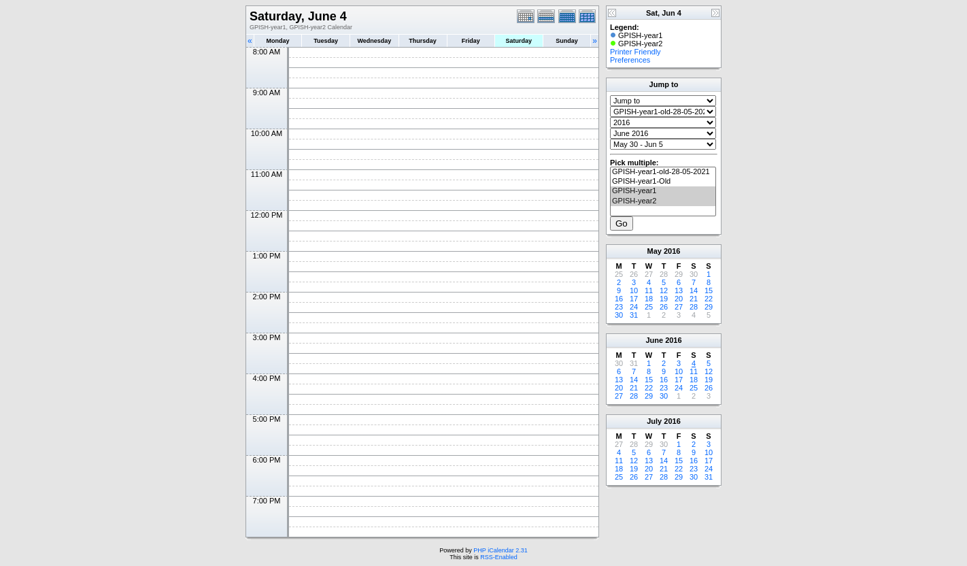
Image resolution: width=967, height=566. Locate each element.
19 (664, 299)
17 (634, 299)
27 (679, 307)
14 (694, 290)
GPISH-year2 (663, 201)
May (654, 251)
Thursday (423, 40)
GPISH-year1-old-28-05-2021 (663, 172)
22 (709, 299)
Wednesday (374, 40)
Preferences (630, 60)
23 (619, 307)
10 (634, 290)
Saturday (519, 40)
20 (679, 299)
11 (649, 290)
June (654, 340)
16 (619, 299)
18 (649, 299)
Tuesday (325, 40)
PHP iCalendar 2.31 (500, 550)
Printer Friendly (635, 52)
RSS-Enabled (499, 557)
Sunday (567, 40)
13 (679, 290)
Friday (471, 40)
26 (664, 307)
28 (694, 307)
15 (709, 290)
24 (634, 307)
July (654, 421)
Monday (278, 40)
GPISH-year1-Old (663, 181)
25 (649, 307)
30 (619, 315)
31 (634, 315)
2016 (672, 251)
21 (694, 299)
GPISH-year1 (663, 191)
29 (709, 307)
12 (664, 290)
